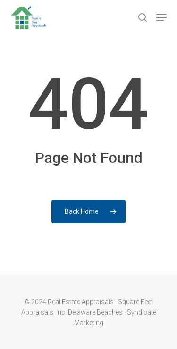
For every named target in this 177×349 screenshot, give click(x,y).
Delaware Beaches (95, 312)
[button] (161, 17)
